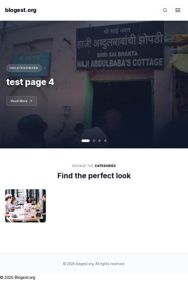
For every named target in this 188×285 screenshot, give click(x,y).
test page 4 (30, 82)
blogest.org (20, 10)
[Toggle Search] (165, 10)
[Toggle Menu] (178, 10)
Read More (22, 103)
